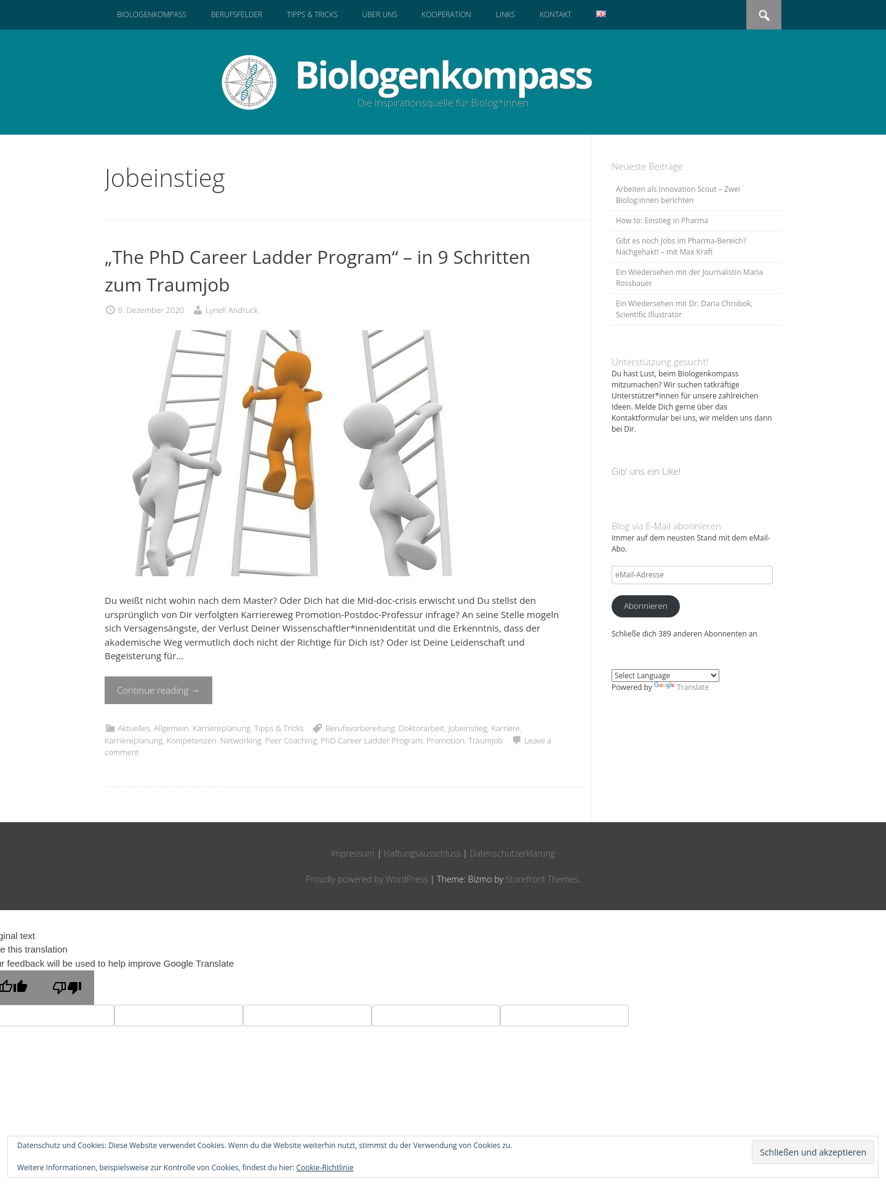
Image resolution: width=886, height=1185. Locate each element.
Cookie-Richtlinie (325, 1167)
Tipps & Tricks (312, 14)
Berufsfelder (237, 14)
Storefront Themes (542, 879)
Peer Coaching (291, 740)
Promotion (445, 740)
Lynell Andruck (232, 309)
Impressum (353, 853)
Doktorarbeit (421, 728)
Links (505, 14)
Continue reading (158, 690)
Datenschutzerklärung (513, 853)
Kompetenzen (191, 740)
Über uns (379, 14)
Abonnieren (646, 605)
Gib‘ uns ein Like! (646, 471)
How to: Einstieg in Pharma (662, 220)
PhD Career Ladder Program (372, 740)
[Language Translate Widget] (665, 675)
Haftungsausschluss (422, 853)
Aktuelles (134, 728)
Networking (240, 740)
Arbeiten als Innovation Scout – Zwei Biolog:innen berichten (678, 194)
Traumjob (485, 740)
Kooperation (446, 14)
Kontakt (556, 14)
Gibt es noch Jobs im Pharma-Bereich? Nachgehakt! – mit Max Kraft (681, 246)
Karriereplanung (221, 728)
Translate (681, 687)
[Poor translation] (67, 987)
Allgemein (171, 728)
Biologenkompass (151, 14)
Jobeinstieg (467, 728)
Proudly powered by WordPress (367, 879)
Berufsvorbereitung (360, 728)
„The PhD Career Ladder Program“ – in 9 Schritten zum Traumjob (317, 270)
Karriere (505, 728)
